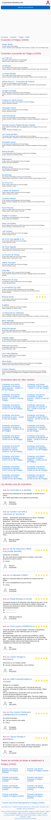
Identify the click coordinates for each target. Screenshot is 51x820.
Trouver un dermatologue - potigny (12, 813)
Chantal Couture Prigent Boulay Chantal (18, 125)
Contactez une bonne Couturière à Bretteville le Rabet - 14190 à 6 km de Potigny (37, 438)
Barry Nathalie (8, 320)
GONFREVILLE (28, 626)
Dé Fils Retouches (17, 549)
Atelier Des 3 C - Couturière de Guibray (18, 81)
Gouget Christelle (9, 91)
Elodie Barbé (7, 44)
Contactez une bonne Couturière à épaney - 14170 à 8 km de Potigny (12, 458)
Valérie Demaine (9, 262)
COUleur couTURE (17, 512)
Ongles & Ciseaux (9, 215)
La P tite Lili (7, 58)
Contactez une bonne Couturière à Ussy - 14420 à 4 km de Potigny (13, 417)
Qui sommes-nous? (6, 807)
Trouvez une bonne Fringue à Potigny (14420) (37, 770)
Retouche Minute (9, 328)
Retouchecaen (8, 151)
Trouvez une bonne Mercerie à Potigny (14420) (35, 796)
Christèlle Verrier (9, 142)
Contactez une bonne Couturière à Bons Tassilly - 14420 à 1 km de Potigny (38, 386)
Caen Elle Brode (8, 115)
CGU (47, 807)
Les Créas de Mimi (9, 134)
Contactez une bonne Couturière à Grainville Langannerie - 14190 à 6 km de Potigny (37, 428)
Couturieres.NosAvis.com (12, 3)
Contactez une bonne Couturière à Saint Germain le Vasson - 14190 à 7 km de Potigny (12, 448)
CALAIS (28, 599)
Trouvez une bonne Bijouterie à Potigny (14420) (10, 770)
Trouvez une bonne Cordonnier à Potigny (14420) (10, 787)
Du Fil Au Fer (7, 183)
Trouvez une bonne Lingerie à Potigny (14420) (13, 795)
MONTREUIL (8, 659)
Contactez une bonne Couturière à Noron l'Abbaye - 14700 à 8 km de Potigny (37, 459)
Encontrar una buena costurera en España (25, 818)
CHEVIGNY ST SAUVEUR (14, 514)
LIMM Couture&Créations (20, 679)
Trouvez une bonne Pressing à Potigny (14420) (35, 779)
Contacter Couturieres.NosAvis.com (21, 807)
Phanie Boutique (16, 599)
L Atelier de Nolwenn (10, 190)
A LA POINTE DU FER (11, 287)
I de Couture (7, 231)
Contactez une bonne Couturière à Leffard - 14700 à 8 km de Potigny (37, 477)
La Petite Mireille (9, 73)
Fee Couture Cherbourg (19, 712)
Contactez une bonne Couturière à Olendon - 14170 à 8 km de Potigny (12, 468)
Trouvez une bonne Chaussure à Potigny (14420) (10, 779)
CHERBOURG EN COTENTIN (15, 715)
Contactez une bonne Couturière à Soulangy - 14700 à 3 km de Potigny (12, 407)
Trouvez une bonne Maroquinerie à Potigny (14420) (23, 803)
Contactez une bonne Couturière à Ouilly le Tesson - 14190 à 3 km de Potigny (12, 397)
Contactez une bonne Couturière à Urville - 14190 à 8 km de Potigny (12, 477)
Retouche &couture (10, 345)
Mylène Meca (7, 167)
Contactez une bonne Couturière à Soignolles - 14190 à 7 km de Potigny (37, 448)
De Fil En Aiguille (9, 247)
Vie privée (42, 807)
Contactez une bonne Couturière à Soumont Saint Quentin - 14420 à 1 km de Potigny (12, 387)
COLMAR (7, 682)
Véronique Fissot (9, 108)
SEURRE (27, 490)
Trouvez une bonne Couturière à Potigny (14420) (35, 787)
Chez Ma (5, 270)
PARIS (25, 575)
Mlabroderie (7, 159)
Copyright (19, 808)
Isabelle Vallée (8, 338)
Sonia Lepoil (15, 626)
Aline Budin (6, 361)
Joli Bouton (6, 66)
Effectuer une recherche (25, 7)
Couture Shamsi (8, 369)
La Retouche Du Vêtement (13, 313)
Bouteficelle (7, 175)
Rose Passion (7, 207)
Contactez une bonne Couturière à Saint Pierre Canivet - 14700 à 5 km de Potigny (38, 418)
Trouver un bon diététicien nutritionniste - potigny (34, 813)
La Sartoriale (15, 575)
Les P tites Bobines (10, 353)
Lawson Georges (17, 657)
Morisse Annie (8, 297)
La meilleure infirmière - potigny (12, 815)
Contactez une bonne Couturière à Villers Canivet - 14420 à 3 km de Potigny (38, 397)
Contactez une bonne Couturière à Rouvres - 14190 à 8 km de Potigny (37, 468)
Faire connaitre (35, 807)
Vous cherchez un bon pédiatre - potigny (31, 815)
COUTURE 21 (15, 490)
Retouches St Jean (10, 279)
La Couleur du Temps (11, 254)
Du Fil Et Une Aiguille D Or (13, 239)
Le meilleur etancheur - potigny (41, 811)
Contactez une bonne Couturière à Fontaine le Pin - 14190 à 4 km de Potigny (37, 407)
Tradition (5, 305)
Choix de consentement (28, 808)
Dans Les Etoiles (9, 223)
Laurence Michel (9, 198)
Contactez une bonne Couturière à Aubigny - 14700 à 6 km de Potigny (12, 437)
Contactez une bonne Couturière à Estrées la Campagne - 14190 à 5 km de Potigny (13, 428)
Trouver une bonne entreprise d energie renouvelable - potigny (17, 811)
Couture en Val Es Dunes (12, 100)
